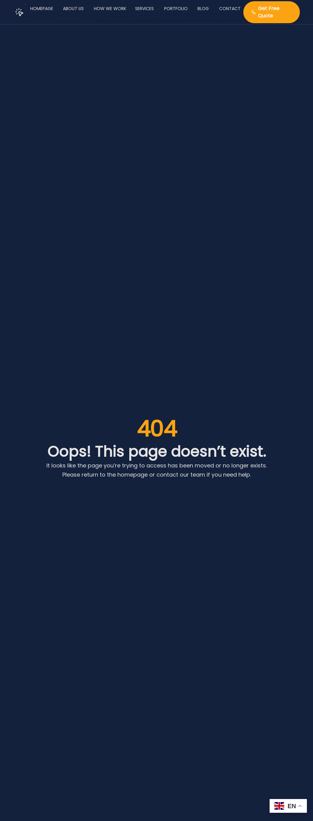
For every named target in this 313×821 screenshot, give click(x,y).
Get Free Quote (265, 12)
